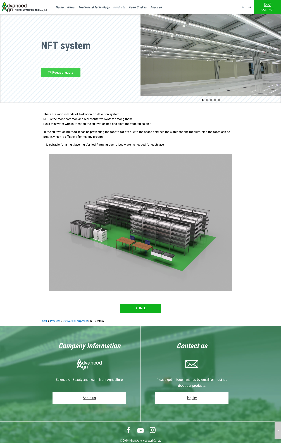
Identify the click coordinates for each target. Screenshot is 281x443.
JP (250, 7)
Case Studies (138, 7)
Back (142, 308)
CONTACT (267, 5)
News (71, 7)
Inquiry (192, 398)
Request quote (62, 72)
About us (156, 7)
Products (119, 7)
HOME (44, 321)
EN (242, 7)
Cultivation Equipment (75, 321)
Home (59, 7)
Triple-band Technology (93, 7)
